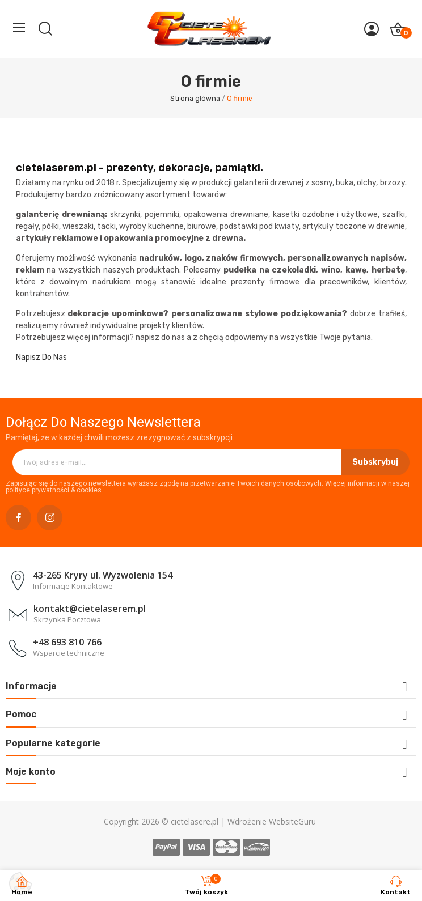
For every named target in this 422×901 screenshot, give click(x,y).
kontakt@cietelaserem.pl (89, 608)
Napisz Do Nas (41, 357)
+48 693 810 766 (67, 642)
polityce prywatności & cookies (54, 490)
